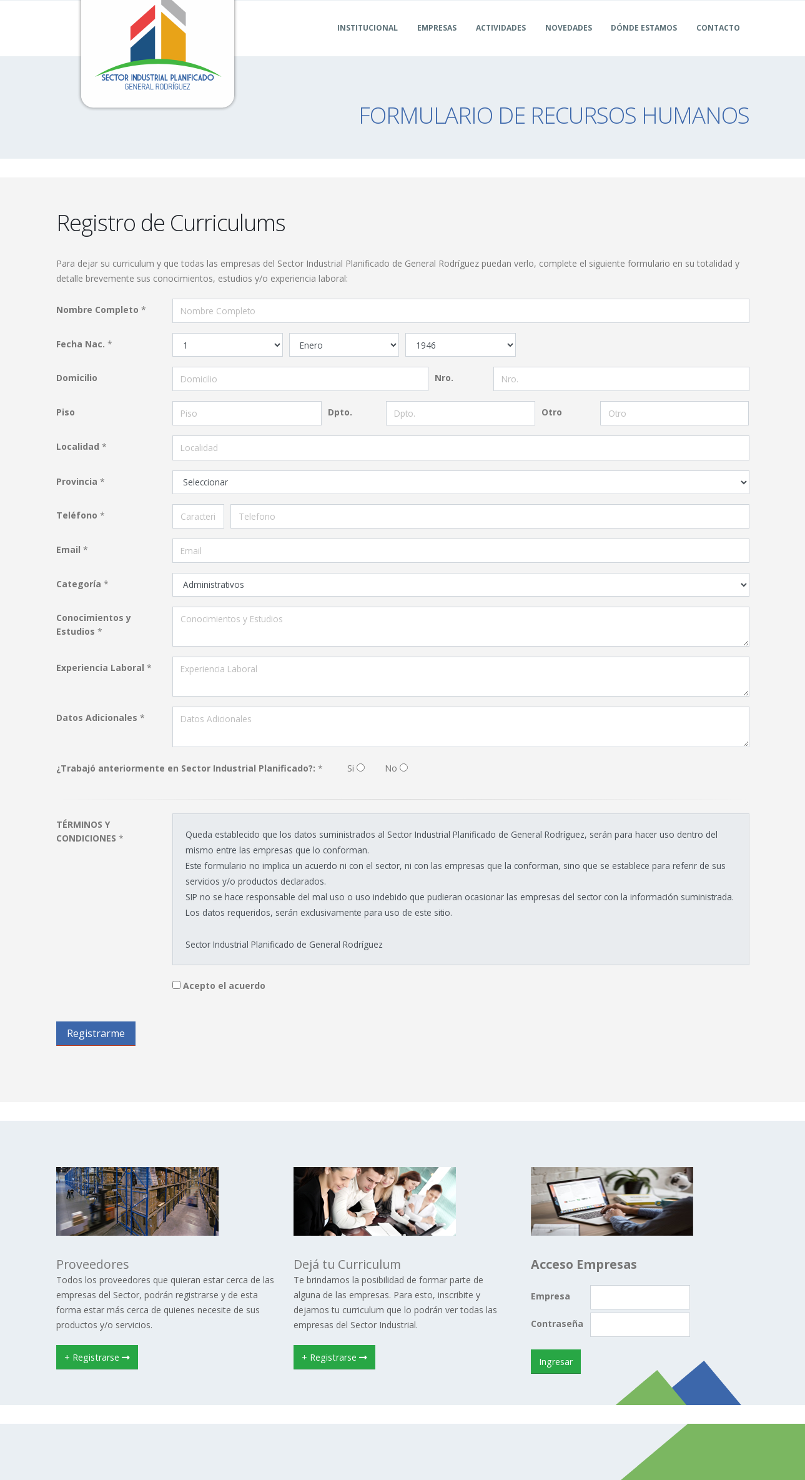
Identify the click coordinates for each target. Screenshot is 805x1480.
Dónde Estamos (644, 42)
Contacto (718, 42)
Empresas (437, 42)
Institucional (367, 42)
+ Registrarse (97, 1357)
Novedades (568, 42)
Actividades (501, 42)
